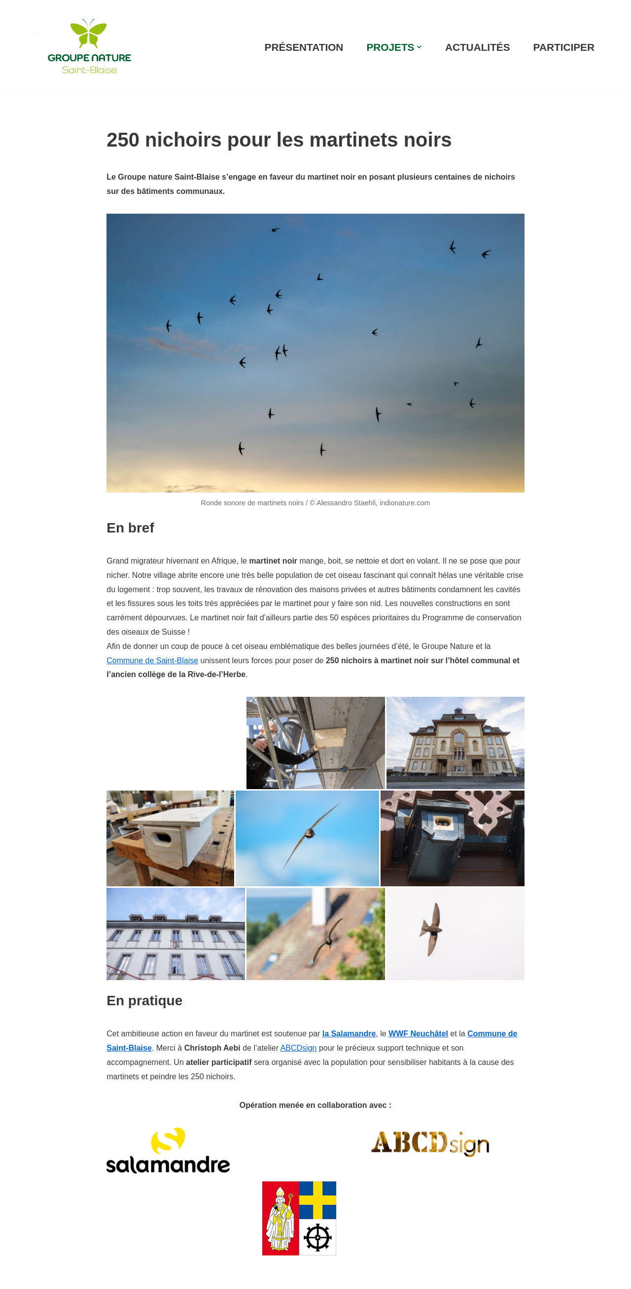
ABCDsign (298, 1048)
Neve (44, 1276)
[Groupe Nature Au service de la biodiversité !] (90, 47)
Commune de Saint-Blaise (152, 660)
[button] (419, 46)
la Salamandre (349, 1033)
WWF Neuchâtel (418, 1033)
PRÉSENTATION (304, 47)
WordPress (125, 1276)
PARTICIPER (564, 47)
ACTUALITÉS (477, 47)
